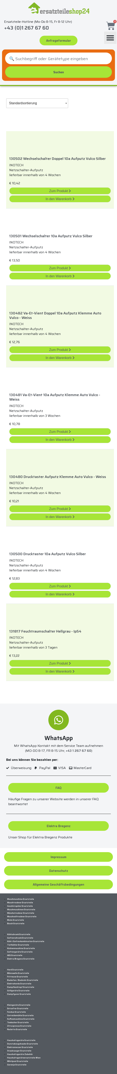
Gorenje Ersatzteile (16, 1064)
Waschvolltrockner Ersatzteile (21, 916)
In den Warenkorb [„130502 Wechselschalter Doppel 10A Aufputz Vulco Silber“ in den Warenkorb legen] (59, 199)
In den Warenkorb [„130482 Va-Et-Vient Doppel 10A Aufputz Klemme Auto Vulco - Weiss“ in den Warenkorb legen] (59, 358)
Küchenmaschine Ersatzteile (21, 948)
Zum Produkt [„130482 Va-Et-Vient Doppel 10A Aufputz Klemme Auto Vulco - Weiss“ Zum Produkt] (60, 350)
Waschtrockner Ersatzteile (20, 902)
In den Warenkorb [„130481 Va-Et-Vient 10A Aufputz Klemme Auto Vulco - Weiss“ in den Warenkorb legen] (59, 439)
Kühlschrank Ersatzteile (18, 934)
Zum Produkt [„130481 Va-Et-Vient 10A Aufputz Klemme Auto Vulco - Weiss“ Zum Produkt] (60, 431)
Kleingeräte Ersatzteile (18, 1005)
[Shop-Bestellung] (37, 103)
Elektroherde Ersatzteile (19, 983)
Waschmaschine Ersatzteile (20, 899)
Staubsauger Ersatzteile (19, 1050)
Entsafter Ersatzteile (17, 1008)
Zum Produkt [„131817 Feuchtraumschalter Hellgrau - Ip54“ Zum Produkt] (60, 663)
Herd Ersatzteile (15, 969)
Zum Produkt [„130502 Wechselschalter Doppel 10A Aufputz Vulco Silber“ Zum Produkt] (60, 191)
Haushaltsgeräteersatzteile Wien (24, 1057)
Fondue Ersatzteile (16, 1012)
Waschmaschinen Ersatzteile (21, 909)
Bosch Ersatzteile (15, 923)
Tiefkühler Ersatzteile (18, 944)
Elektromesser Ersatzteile (20, 1047)
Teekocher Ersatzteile (18, 1022)
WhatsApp (58, 738)
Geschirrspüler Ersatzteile (20, 906)
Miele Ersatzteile (15, 920)
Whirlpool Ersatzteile (17, 1061)
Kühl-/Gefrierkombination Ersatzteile (25, 941)
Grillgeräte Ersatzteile (18, 990)
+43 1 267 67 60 (78, 750)
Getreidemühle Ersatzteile (20, 1015)
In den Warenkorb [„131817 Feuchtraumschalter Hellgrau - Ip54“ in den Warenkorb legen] (59, 671)
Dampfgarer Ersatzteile (19, 994)
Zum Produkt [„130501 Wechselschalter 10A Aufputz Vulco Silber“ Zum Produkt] (60, 268)
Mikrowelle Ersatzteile (18, 973)
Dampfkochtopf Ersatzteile (20, 987)
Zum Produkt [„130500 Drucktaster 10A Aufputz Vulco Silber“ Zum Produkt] (60, 586)
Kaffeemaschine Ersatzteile (20, 1019)
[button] (110, 37)
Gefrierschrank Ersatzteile (20, 937)
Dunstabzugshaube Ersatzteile (22, 1043)
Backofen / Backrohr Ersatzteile (22, 980)
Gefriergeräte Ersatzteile (20, 951)
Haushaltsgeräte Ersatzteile (21, 1040)
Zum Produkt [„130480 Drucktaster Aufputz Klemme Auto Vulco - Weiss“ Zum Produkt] (60, 509)
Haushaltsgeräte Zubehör (20, 1054)
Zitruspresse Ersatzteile (19, 1026)
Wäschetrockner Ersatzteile (20, 913)
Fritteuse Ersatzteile (17, 976)
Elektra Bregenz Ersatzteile (20, 958)
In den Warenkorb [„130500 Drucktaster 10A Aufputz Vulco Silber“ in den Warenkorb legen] (59, 594)
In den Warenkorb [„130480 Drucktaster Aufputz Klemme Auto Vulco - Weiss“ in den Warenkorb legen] (59, 517)
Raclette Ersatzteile (17, 1029)
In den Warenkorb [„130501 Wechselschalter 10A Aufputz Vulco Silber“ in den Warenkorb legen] (59, 276)
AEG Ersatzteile (14, 955)
